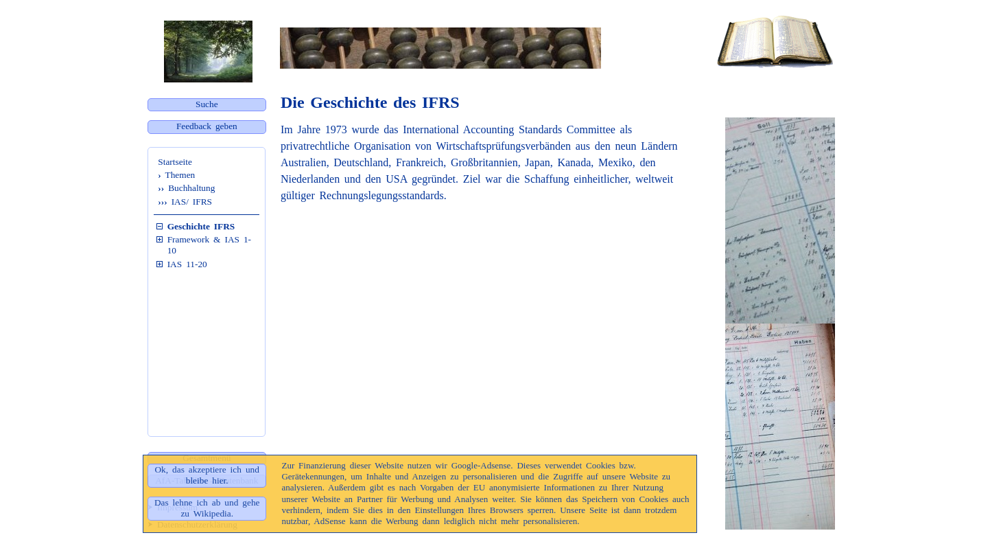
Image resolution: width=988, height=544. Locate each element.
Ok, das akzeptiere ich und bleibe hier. (206, 475)
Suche (207, 104)
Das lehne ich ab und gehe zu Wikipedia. (207, 508)
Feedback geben (206, 126)
